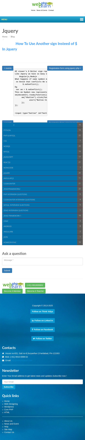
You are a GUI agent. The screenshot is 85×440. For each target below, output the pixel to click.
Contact (51, 10)
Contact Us (9, 432)
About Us (8, 421)
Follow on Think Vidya (42, 311)
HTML (7, 412)
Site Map (8, 429)
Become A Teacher (35, 291)
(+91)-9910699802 (35, 285)
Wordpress (9, 407)
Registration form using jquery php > (65, 68)
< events (7, 68)
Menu (4, 19)
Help (6, 426)
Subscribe (8, 387)
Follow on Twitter (42, 338)
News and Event (11, 424)
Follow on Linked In (42, 320)
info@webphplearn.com (21, 360)
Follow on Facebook (42, 329)
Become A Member (12, 291)
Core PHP (8, 409)
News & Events (42, 10)
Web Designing (11, 404)
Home (33, 10)
